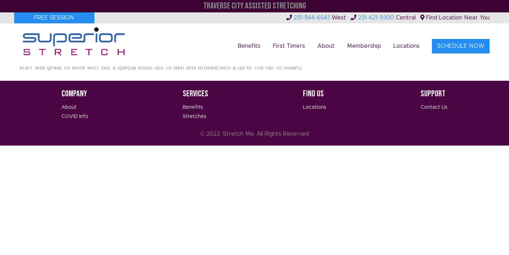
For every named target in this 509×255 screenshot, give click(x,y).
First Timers (289, 46)
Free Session (54, 18)
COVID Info (75, 116)
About (326, 46)
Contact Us (434, 107)
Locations (406, 46)
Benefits (249, 46)
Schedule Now (460, 46)
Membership (364, 46)
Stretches (194, 116)
